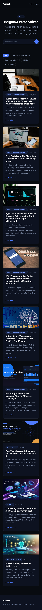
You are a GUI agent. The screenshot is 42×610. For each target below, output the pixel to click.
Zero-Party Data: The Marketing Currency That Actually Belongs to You (20, 158)
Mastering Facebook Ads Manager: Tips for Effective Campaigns (18, 396)
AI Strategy (9, 64)
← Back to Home (33, 4)
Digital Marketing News (21, 55)
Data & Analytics (11, 60)
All (6, 55)
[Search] (36, 41)
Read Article (9, 120)
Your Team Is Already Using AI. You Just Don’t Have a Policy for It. (20, 453)
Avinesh (7, 4)
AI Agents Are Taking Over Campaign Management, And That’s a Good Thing (19, 338)
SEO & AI (26, 60)
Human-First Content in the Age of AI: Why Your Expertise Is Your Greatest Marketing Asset (20, 101)
